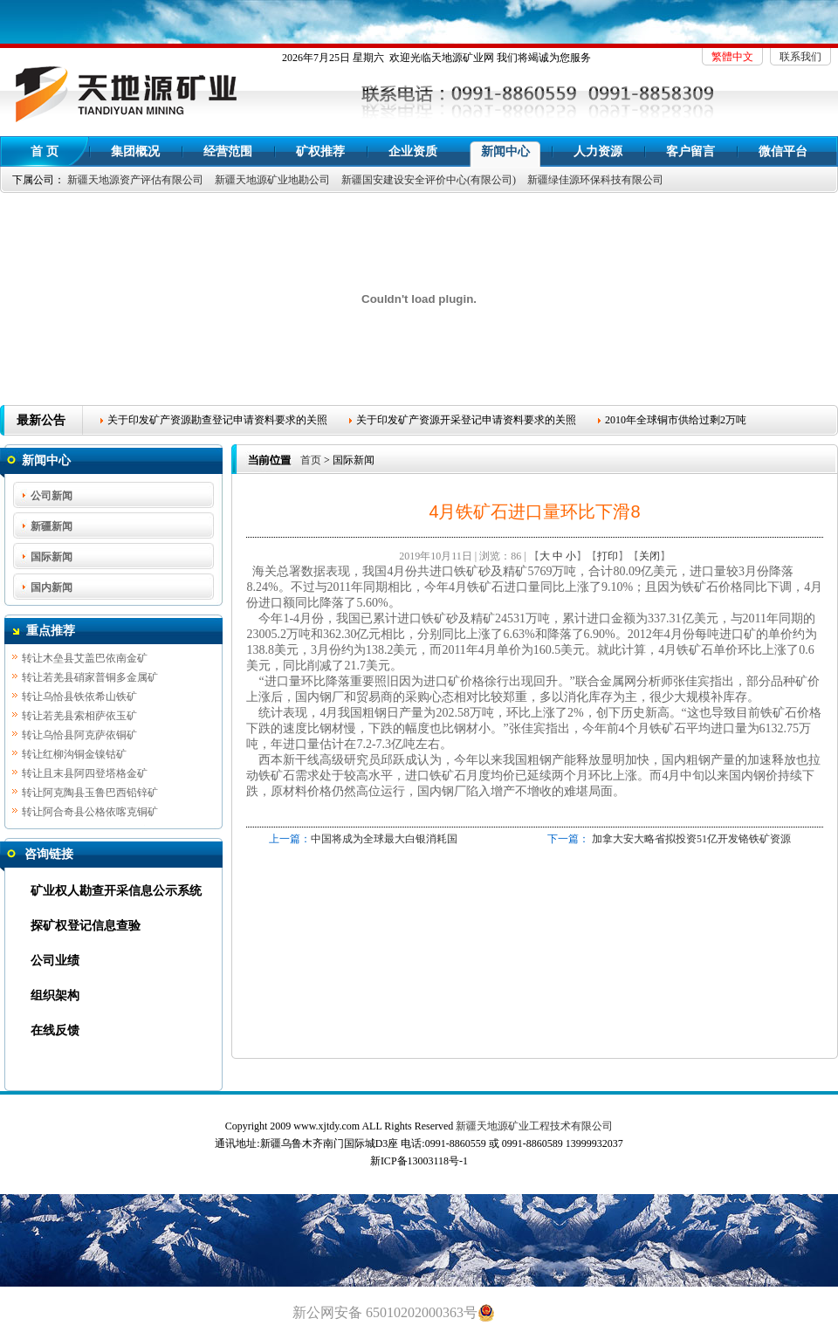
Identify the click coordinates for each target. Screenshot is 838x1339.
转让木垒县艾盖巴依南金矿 (85, 659)
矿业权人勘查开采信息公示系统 (116, 890)
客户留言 (690, 151)
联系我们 (800, 57)
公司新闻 (51, 496)
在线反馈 (55, 1030)
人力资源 (598, 151)
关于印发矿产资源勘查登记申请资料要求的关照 (217, 420)
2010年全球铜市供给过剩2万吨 (675, 420)
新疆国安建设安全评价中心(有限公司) (428, 180)
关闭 (649, 556)
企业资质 (412, 151)
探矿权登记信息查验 (86, 925)
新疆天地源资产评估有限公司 (135, 180)
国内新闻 (51, 587)
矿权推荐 (320, 151)
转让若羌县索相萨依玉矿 (79, 717)
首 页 (44, 151)
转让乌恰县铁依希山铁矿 (79, 697)
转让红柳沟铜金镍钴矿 (74, 755)
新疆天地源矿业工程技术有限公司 (534, 1126)
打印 (607, 556)
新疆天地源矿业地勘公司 (272, 180)
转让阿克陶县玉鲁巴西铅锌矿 (90, 793)
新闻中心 (505, 151)
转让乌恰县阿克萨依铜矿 (79, 736)
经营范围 (227, 151)
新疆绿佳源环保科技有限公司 (595, 180)
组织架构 (55, 995)
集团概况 (135, 151)
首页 (310, 460)
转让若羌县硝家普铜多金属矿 (90, 678)
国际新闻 (51, 557)
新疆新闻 (51, 526)
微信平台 (783, 151)
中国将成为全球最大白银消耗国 (384, 839)
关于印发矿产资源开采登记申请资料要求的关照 (466, 420)
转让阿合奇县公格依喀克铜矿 (90, 813)
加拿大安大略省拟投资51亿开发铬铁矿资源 (691, 839)
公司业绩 (55, 960)
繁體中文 (732, 57)
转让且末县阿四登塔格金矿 (85, 774)
